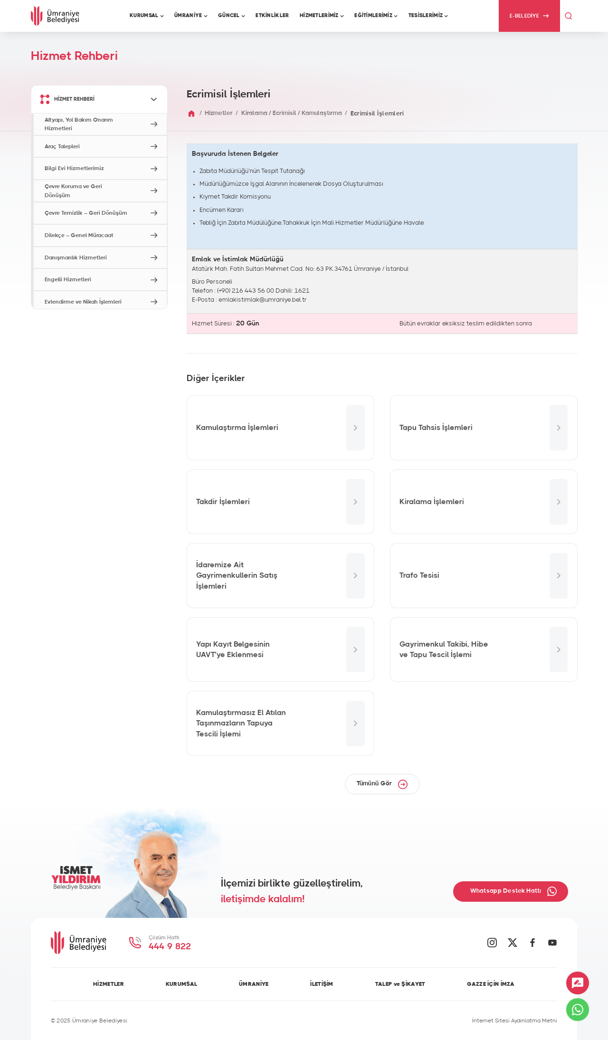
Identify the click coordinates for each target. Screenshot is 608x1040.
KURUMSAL (181, 984)
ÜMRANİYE (253, 984)
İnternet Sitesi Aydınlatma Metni (514, 1020)
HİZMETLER (108, 984)
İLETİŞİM (321, 984)
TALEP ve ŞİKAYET (400, 984)
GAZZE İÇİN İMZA (490, 984)
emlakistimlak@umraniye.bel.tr (262, 300)
